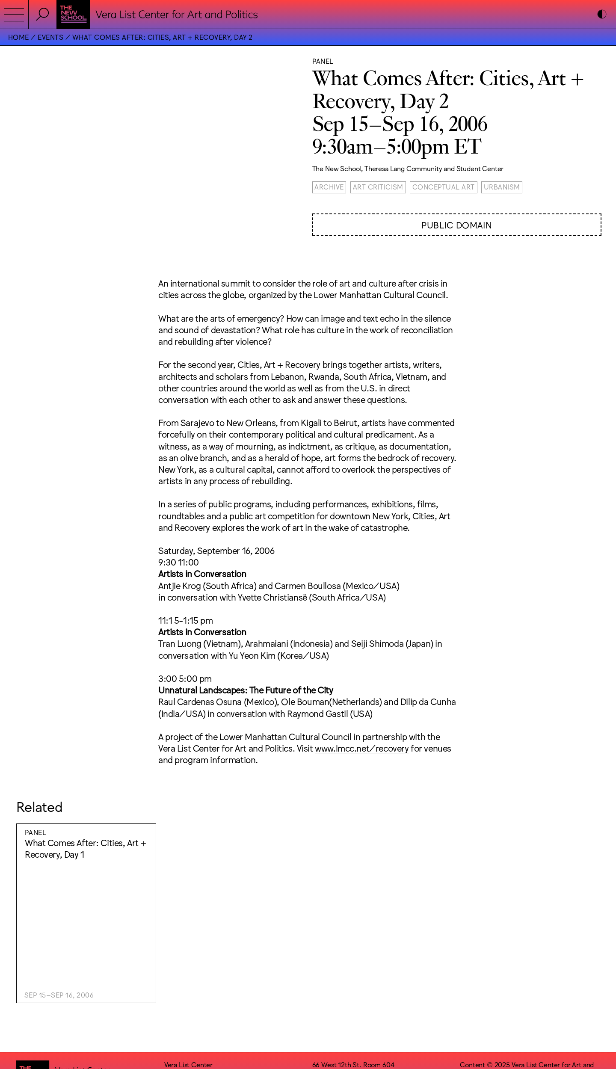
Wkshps (506, 966)
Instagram (327, 983)
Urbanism (502, 186)
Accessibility (331, 975)
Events (50, 37)
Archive (329, 186)
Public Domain (456, 224)
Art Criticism (378, 186)
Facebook (326, 991)
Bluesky (323, 999)
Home (18, 37)
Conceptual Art (443, 186)
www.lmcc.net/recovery (362, 747)
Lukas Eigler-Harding (557, 966)
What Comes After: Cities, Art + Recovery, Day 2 (162, 37)
